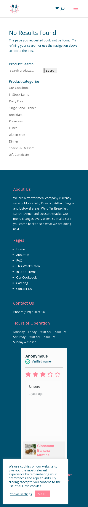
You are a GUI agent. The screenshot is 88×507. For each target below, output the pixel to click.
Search (50, 70)
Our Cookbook (19, 88)
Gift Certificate (19, 155)
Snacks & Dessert (21, 148)
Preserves (16, 121)
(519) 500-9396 (34, 312)
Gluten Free (17, 135)
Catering (22, 283)
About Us (22, 255)
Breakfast (15, 115)
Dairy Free (16, 101)
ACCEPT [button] (43, 494)
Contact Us (24, 289)
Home (20, 249)
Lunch (13, 128)
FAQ (19, 260)
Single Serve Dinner (22, 108)
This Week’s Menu (29, 266)
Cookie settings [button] (21, 494)
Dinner (13, 141)
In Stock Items (19, 94)
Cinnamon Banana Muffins (45, 450)
